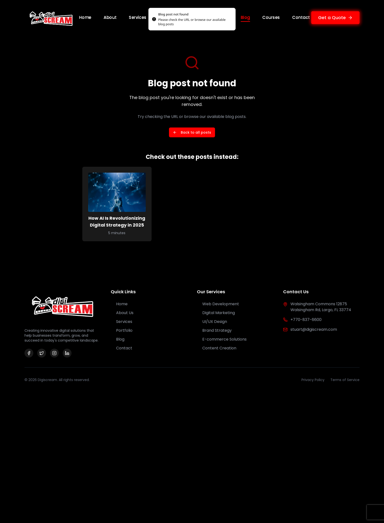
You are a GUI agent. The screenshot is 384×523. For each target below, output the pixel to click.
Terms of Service (345, 379)
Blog (245, 17)
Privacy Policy (312, 379)
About (110, 17)
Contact (301, 17)
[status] (192, 19)
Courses (271, 17)
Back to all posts (192, 132)
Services (137, 17)
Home (85, 17)
